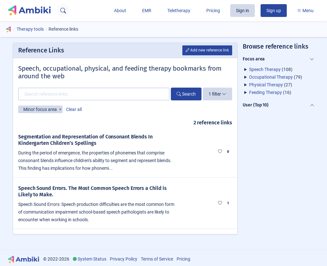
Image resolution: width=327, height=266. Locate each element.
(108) (271, 69)
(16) (270, 92)
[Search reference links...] (94, 94)
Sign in (242, 10)
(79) (275, 77)
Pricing (213, 10)
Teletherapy (178, 10)
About (120, 10)
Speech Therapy (265, 69)
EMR (146, 10)
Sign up (273, 10)
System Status (92, 259)
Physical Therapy (266, 84)
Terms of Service (157, 259)
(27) (270, 84)
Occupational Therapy (271, 77)
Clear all (74, 109)
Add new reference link (207, 50)
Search (186, 94)
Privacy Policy (123, 259)
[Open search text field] (63, 10)
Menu (305, 10)
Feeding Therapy (265, 92)
